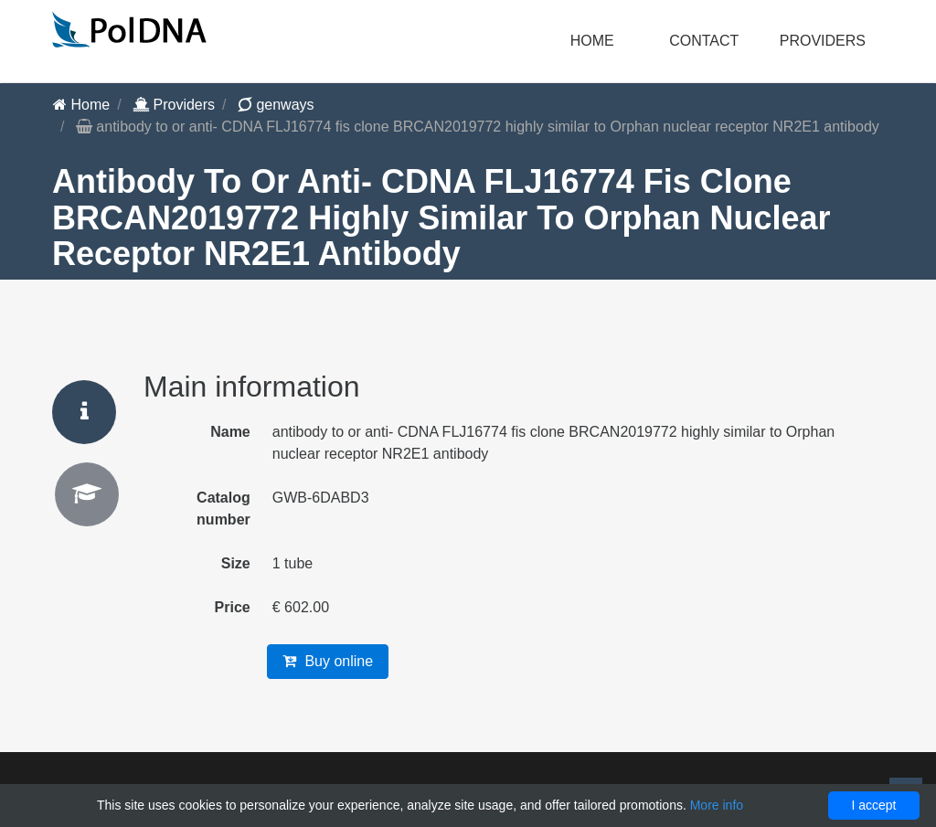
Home (592, 40)
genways (276, 104)
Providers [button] (823, 40)
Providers (174, 104)
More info (716, 805)
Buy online (327, 661)
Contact (704, 40)
